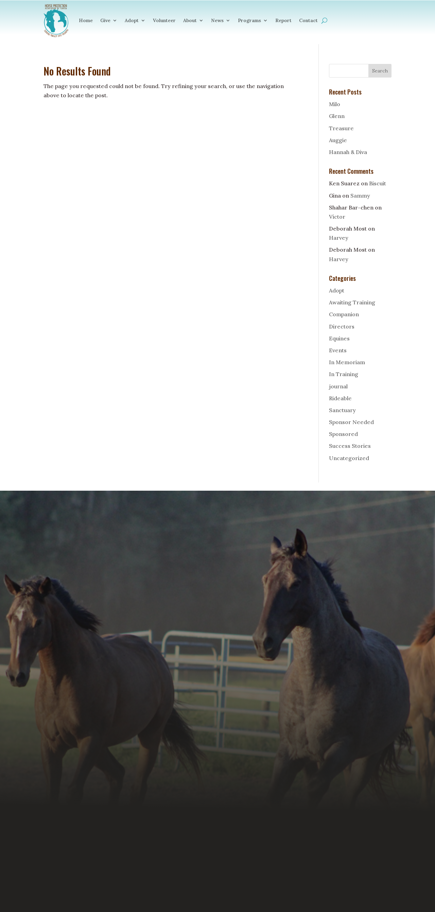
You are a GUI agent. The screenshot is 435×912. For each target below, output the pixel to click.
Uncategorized (349, 458)
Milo (334, 104)
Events (338, 350)
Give (105, 20)
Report (283, 20)
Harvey (338, 237)
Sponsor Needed (351, 422)
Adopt (132, 20)
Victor (337, 216)
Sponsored (343, 433)
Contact (308, 20)
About (190, 20)
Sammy (360, 195)
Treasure (341, 128)
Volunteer (164, 20)
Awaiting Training (352, 302)
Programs (249, 20)
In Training (343, 374)
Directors (341, 326)
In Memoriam (347, 362)
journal (338, 386)
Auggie (338, 140)
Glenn (337, 116)
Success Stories (350, 445)
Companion (344, 314)
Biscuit (377, 183)
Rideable (340, 398)
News (217, 20)
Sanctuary (342, 410)
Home (86, 20)
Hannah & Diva (348, 152)
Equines (339, 338)
